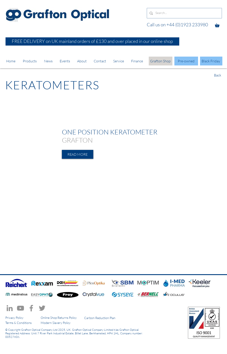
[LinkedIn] (9, 308)
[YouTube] (20, 308)
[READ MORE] (77, 154)
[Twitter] (42, 308)
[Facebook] (31, 308)
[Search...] (183, 13)
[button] (219, 24)
